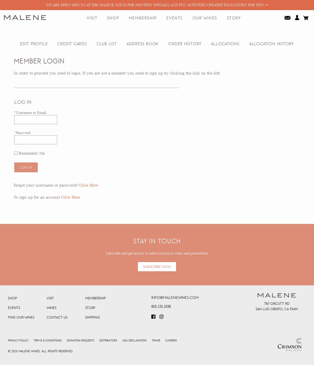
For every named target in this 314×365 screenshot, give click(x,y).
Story (234, 18)
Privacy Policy (18, 340)
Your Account (297, 17)
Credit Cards (72, 44)
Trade (156, 340)
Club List (107, 44)
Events (174, 18)
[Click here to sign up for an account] (70, 197)
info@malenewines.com (175, 297)
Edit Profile (34, 44)
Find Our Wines (21, 317)
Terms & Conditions (48, 340)
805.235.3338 (161, 306)
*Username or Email (30, 112)
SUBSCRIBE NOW (157, 266)
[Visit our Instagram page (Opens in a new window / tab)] (161, 318)
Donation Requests (80, 340)
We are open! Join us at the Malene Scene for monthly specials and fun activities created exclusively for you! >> (157, 5)
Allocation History (271, 44)
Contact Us (57, 317)
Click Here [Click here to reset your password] (88, 185)
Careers (171, 340)
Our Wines (205, 18)
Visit (92, 18)
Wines (51, 307)
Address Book (142, 44)
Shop (113, 18)
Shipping (92, 317)
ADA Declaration (134, 340)
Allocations (225, 44)
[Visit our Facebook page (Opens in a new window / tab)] (153, 318)
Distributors (108, 340)
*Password (22, 133)
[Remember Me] (15, 153)
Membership (143, 18)
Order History (184, 44)
